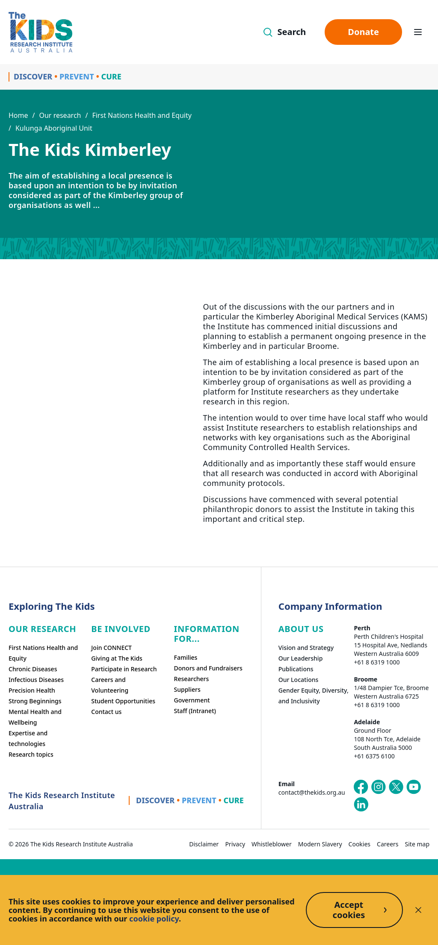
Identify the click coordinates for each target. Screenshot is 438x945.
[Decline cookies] (418, 910)
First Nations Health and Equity (141, 115)
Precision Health (32, 690)
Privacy (235, 844)
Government (192, 700)
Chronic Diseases (33, 669)
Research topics (31, 754)
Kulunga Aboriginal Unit (53, 128)
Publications (296, 669)
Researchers (191, 679)
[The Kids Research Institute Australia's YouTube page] (413, 787)
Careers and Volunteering (109, 685)
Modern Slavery (320, 844)
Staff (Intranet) (195, 711)
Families (186, 657)
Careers (387, 844)
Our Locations (298, 680)
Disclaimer (204, 844)
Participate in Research (124, 669)
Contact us (106, 712)
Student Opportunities (123, 701)
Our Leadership (300, 658)
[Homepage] (40, 32)
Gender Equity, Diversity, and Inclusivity (313, 695)
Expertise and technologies (28, 738)
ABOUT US (301, 629)
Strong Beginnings (35, 701)
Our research (60, 115)
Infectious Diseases (36, 680)
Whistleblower (272, 844)
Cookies (359, 844)
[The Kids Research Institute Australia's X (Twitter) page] (396, 787)
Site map (417, 844)
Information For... (207, 634)
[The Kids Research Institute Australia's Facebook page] (361, 787)
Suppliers (187, 689)
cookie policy (154, 918)
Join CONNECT (111, 648)
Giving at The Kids (116, 658)
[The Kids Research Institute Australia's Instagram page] (378, 787)
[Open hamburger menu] (417, 32)
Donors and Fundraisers (208, 668)
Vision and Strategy (306, 648)
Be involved (121, 629)
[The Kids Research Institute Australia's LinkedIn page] (361, 804)
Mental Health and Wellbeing (35, 717)
